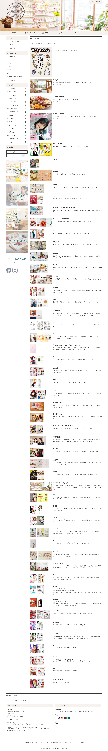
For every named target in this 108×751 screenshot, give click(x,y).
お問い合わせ (81, 742)
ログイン (62, 33)
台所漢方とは (14, 33)
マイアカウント (29, 33)
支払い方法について (37, 742)
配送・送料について (47, 742)
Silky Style (56, 242)
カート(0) (78, 33)
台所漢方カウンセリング (13, 48)
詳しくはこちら (57, 84)
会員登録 (46, 33)
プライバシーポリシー (71, 742)
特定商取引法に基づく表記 (59, 742)
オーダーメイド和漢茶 (13, 41)
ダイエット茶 (10, 44)
